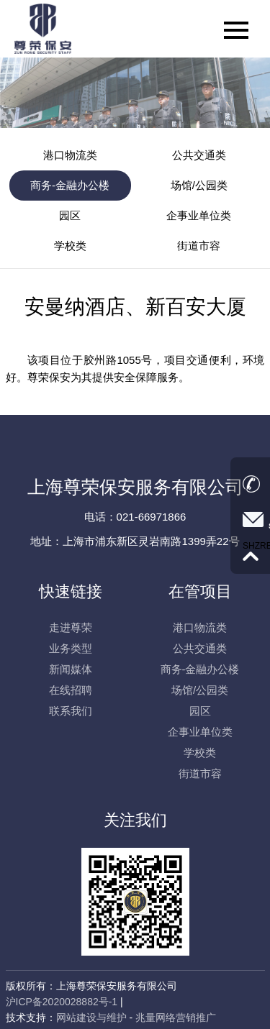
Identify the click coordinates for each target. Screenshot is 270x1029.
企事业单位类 (198, 215)
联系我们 (70, 711)
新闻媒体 (70, 669)
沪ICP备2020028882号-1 (62, 1001)
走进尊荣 (70, 627)
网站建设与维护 (91, 1017)
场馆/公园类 (199, 185)
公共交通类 (199, 155)
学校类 (70, 245)
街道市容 (198, 245)
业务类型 (70, 648)
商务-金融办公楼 (69, 185)
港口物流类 (70, 155)
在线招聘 (70, 690)
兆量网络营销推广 (175, 1017)
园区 (70, 215)
